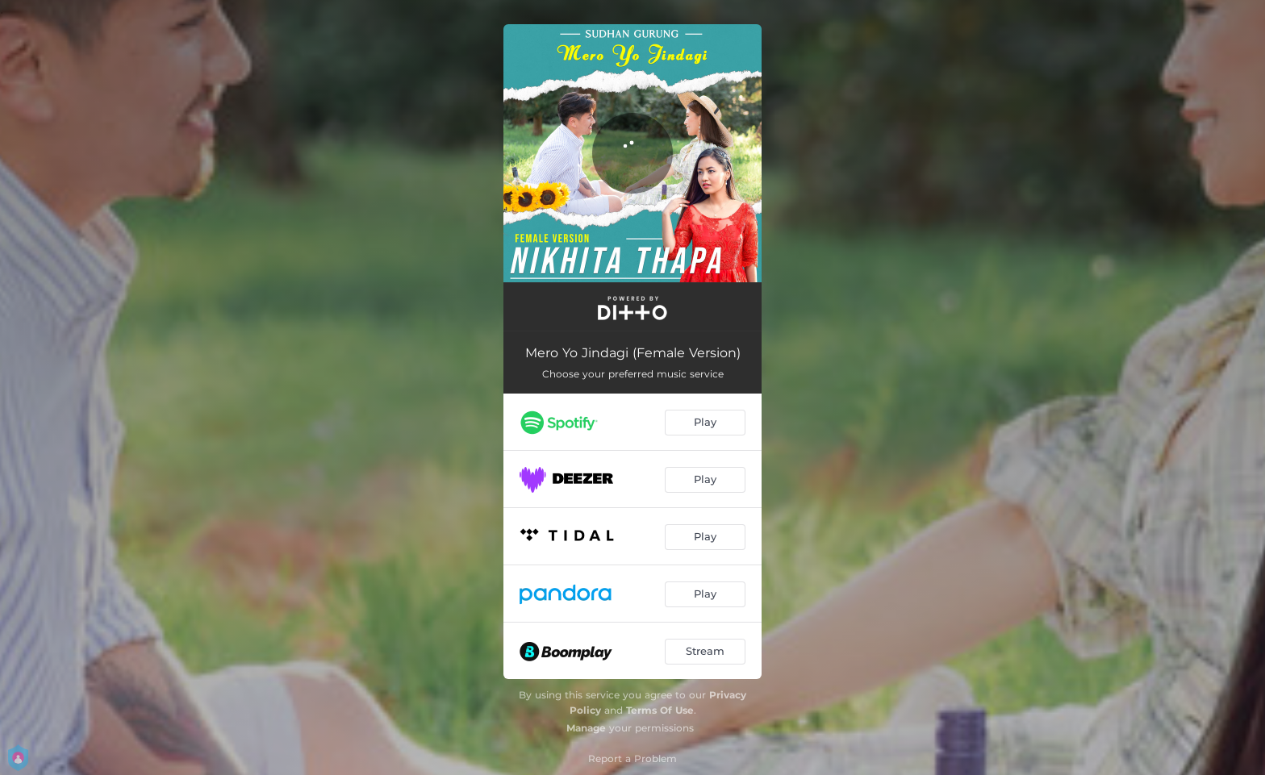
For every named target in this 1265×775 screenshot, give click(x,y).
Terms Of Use (660, 710)
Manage (586, 728)
